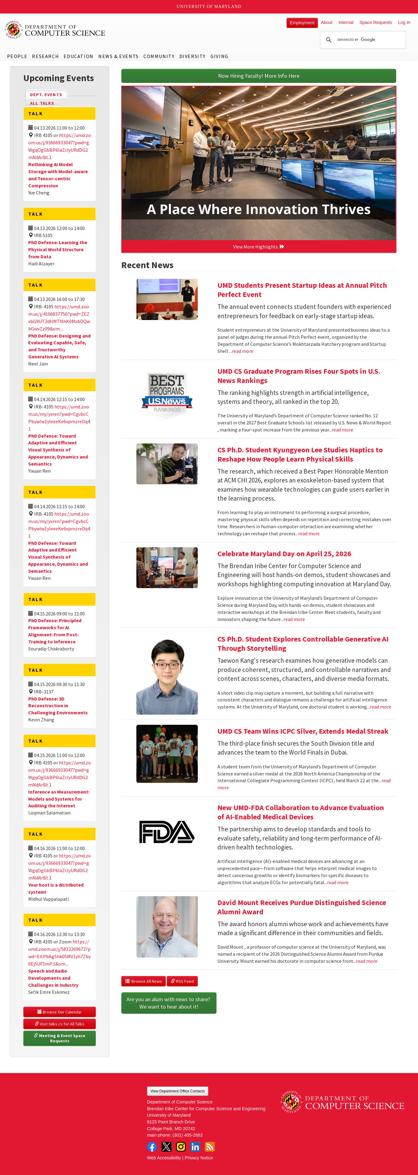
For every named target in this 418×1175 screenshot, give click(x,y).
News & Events (118, 56)
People (17, 56)
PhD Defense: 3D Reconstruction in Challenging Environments (58, 706)
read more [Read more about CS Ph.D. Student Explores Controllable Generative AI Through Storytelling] (380, 707)
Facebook (152, 1147)
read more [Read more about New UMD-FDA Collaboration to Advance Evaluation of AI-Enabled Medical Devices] (338, 882)
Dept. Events (49, 94)
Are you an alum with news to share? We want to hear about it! (169, 1003)
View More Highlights (259, 247)
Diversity (192, 56)
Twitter (166, 1147)
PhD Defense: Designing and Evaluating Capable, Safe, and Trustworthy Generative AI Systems (59, 346)
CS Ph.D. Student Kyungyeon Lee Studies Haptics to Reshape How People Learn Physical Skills (300, 454)
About (327, 22)
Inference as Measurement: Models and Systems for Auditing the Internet (58, 799)
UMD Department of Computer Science (55, 30)
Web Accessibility (164, 1157)
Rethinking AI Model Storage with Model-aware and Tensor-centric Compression (58, 175)
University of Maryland (209, 6)
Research (45, 56)
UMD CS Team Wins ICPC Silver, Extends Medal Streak (303, 731)
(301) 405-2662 (188, 1135)
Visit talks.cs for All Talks (59, 1024)
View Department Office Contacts (177, 1091)
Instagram (181, 1147)
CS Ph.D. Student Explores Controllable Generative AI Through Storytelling (303, 643)
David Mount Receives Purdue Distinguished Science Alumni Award (301, 907)
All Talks (42, 103)
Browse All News (143, 981)
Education (78, 56)
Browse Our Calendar (59, 1012)
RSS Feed (182, 981)
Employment (302, 22)
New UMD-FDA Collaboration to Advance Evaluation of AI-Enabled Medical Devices (300, 812)
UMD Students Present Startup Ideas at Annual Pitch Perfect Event (302, 289)
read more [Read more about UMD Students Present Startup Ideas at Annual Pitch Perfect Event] (242, 351)
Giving (219, 56)
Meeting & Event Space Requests (60, 1038)
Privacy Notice (199, 1157)
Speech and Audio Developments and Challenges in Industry (53, 978)
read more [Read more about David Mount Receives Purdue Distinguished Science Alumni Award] (366, 961)
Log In (404, 22)
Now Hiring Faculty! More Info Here (258, 75)
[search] (362, 40)
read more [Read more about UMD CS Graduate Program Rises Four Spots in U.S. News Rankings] (342, 430)
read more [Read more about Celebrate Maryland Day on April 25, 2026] (294, 619)
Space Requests (375, 22)
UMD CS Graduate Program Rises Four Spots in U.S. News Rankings (298, 375)
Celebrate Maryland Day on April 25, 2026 (284, 553)
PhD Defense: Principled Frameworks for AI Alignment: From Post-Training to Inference (54, 631)
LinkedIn (195, 1147)
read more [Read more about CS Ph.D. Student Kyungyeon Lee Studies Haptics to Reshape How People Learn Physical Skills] (309, 533)
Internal (345, 22)
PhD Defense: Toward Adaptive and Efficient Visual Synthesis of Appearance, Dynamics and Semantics (58, 450)
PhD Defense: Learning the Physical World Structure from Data (57, 249)
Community (158, 56)
